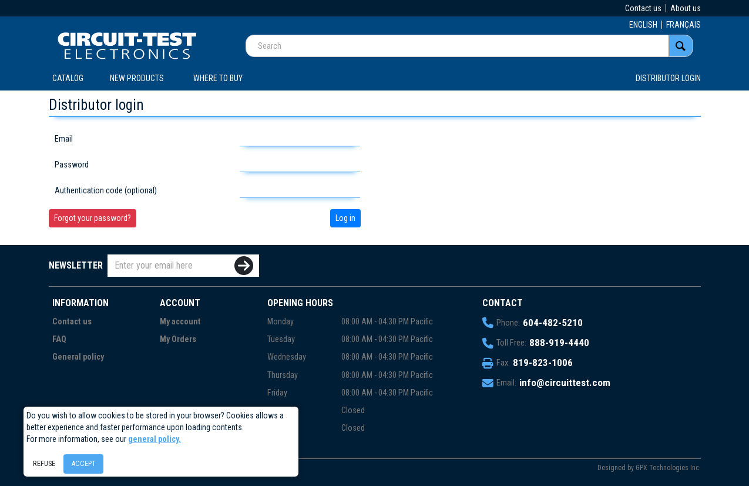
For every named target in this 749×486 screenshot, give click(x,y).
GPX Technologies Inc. (668, 468)
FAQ (59, 339)
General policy (78, 357)
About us (685, 8)
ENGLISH (643, 24)
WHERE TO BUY (218, 78)
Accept (83, 463)
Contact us (643, 8)
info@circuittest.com (564, 382)
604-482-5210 (553, 323)
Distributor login (668, 78)
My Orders (178, 339)
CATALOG (67, 78)
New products (137, 78)
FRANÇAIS (683, 24)
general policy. (154, 439)
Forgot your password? (92, 218)
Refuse (44, 463)
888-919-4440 (559, 342)
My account (180, 322)
